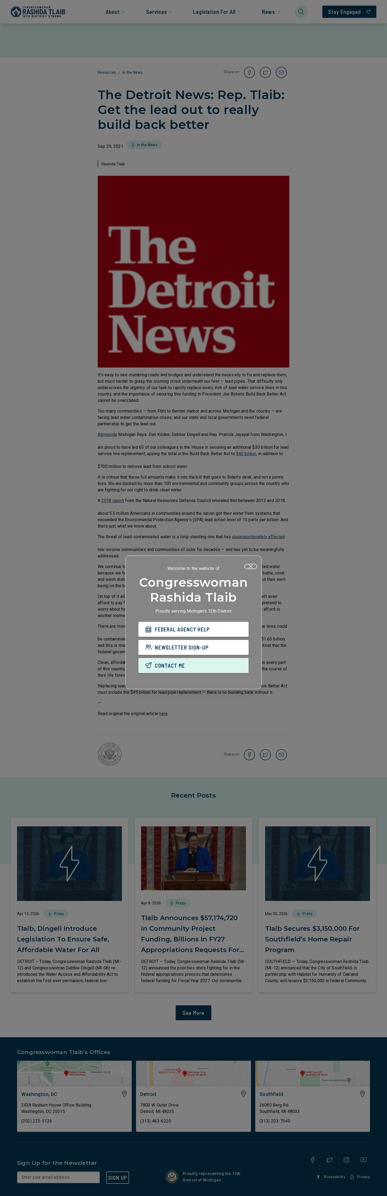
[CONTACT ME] (193, 666)
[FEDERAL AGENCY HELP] (193, 630)
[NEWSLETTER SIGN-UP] (193, 648)
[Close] (250, 568)
